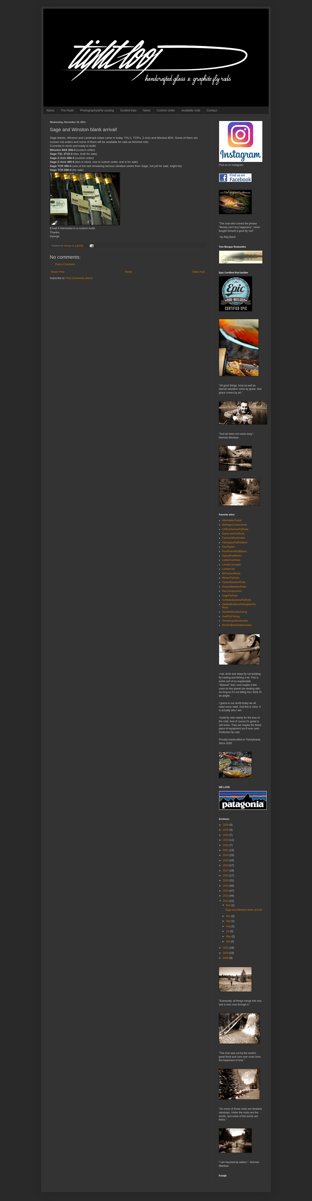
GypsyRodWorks (232, 555)
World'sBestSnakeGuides (236, 625)
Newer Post (57, 271)
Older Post (198, 271)
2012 (226, 895)
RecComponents (231, 591)
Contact (212, 110)
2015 (226, 880)
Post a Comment (65, 264)
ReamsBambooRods (234, 586)
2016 (226, 875)
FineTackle (228, 546)
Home (128, 271)
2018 (226, 865)
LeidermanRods (231, 560)
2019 (226, 860)
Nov (228, 916)
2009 (226, 952)
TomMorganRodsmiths (235, 620)
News (146, 110)
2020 (226, 855)
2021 (226, 850)
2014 (226, 885)
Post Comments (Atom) (79, 278)
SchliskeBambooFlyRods (236, 599)
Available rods (190, 110)
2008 (226, 957)
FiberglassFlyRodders (234, 542)
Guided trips (128, 110)
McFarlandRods (231, 573)
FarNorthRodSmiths (233, 537)
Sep (228, 921)
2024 (226, 835)
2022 (226, 845)
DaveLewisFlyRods (233, 533)
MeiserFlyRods (230, 577)
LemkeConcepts (231, 564)
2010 (226, 947)
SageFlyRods (230, 595)
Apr (228, 941)
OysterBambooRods (233, 582)
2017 (226, 870)
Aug (228, 926)
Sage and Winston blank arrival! (243, 909)
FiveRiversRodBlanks (234, 551)
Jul (228, 931)
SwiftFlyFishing (231, 616)
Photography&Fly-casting (97, 110)
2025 (226, 829)
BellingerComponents (234, 524)
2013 (226, 890)
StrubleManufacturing (234, 611)
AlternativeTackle (232, 520)
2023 (226, 840)
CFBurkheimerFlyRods (235, 529)
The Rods (67, 110)
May (229, 936)
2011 (226, 900)
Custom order (166, 110)
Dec (228, 905)
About (50, 110)
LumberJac (228, 568)
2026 (226, 824)
